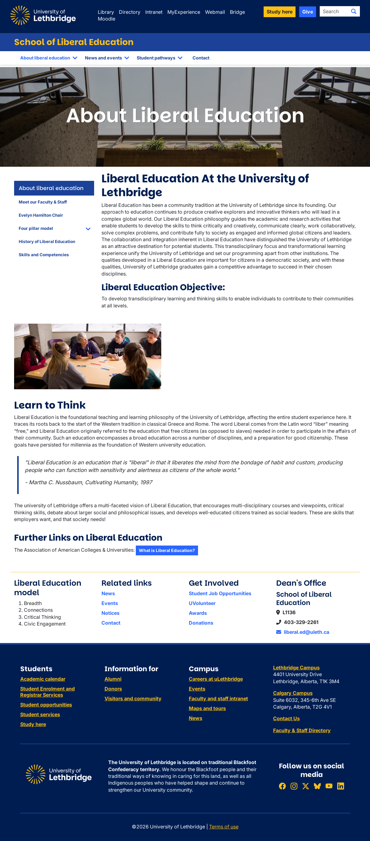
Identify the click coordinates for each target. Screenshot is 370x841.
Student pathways (156, 57)
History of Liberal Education (47, 241)
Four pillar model (36, 228)
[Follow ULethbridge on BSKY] (317, 786)
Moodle (106, 19)
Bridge (237, 12)
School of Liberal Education (74, 42)
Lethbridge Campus (296, 667)
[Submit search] (354, 11)
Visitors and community (133, 698)
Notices (110, 613)
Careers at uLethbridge (216, 679)
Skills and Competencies (44, 254)
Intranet (153, 12)
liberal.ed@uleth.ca (302, 632)
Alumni (113, 679)
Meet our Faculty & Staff (43, 202)
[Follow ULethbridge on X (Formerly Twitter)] (306, 786)
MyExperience (183, 12)
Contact (201, 57)
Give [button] (307, 12)
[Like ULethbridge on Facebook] (282, 786)
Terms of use (223, 827)
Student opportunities (46, 705)
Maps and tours (207, 708)
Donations (201, 623)
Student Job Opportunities (220, 593)
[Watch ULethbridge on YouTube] (329, 786)
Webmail (215, 12)
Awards (198, 613)
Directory (129, 12)
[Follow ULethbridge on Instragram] (294, 786)
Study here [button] (279, 12)
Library (106, 12)
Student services (40, 714)
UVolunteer (202, 603)
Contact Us (286, 718)
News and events (103, 57)
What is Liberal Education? (167, 550)
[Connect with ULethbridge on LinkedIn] (340, 786)
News (108, 593)
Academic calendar (42, 679)
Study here (33, 724)
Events (109, 603)
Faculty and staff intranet (218, 698)
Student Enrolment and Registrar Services (47, 692)
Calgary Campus (293, 693)
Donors (113, 689)
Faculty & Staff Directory (302, 730)
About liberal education (45, 57)
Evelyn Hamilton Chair (41, 215)
